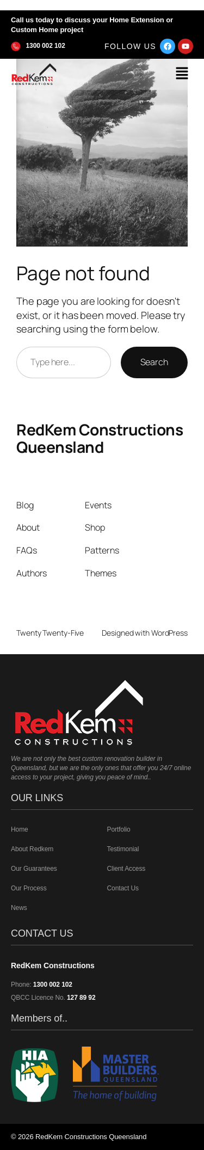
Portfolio (119, 829)
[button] (182, 74)
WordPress (169, 633)
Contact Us (123, 888)
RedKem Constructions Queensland (99, 438)
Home (19, 829)
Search (154, 362)
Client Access (126, 868)
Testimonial (123, 849)
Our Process (29, 888)
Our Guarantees (34, 868)
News (19, 908)
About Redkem (32, 849)
